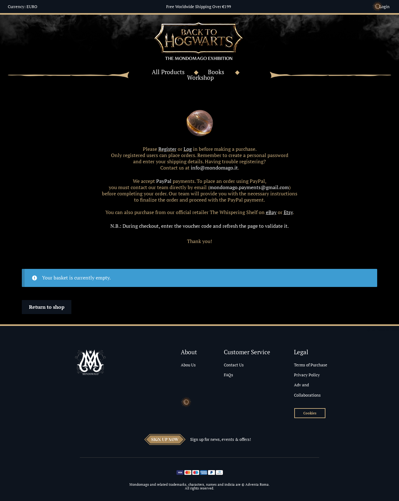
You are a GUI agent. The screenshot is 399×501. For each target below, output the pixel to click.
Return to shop (47, 306)
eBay (271, 212)
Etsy (288, 212)
